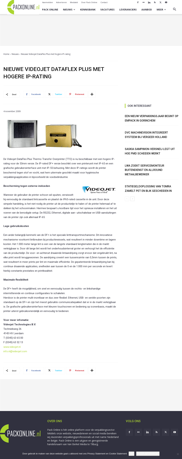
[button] (174, 9)
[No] (177, 454)
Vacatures (107, 9)
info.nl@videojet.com (15, 351)
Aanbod (146, 9)
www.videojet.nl (12, 346)
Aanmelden (47, 2)
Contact (104, 2)
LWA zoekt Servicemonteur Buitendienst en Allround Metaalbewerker (144, 170)
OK (131, 453)
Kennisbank (88, 9)
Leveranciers (128, 9)
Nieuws (69, 9)
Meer (161, 9)
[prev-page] (127, 199)
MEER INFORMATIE (147, 453)
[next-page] (132, 199)
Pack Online (50, 9)
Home (6, 54)
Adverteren (61, 2)
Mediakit (74, 2)
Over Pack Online (89, 2)
